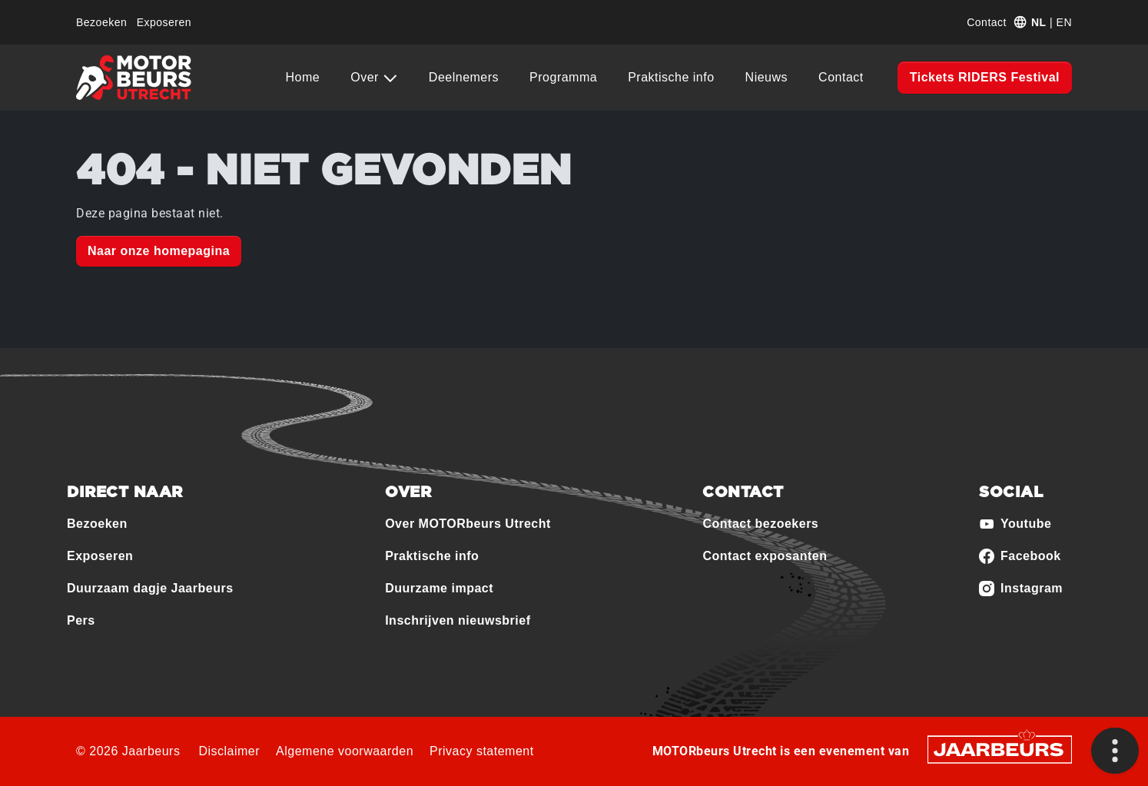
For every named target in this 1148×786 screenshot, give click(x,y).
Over (366, 77)
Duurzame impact (439, 588)
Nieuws (766, 77)
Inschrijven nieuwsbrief (457, 620)
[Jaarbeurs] (999, 748)
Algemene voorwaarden (344, 751)
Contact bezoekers (760, 523)
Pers (81, 620)
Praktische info (671, 77)
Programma (563, 77)
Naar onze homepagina (159, 250)
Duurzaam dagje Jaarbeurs (150, 588)
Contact (987, 22)
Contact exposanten (764, 555)
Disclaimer (229, 751)
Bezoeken (101, 22)
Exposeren (164, 22)
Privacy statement (482, 751)
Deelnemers (464, 77)
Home (303, 77)
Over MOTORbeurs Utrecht (468, 523)
